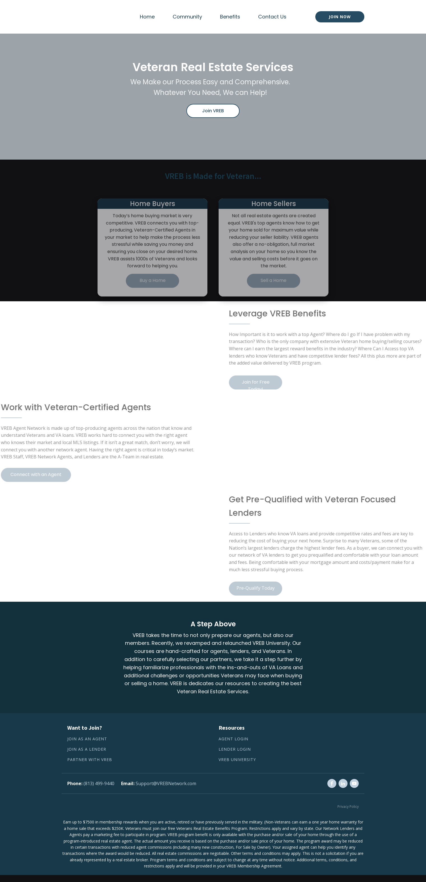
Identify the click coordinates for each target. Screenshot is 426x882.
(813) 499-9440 (99, 783)
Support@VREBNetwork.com (166, 783)
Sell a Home (273, 292)
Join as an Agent (87, 739)
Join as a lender (86, 749)
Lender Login (235, 749)
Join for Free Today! (267, 384)
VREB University (237, 759)
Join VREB (213, 111)
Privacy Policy (348, 806)
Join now (340, 16)
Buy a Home (153, 292)
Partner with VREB (89, 759)
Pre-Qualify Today (267, 588)
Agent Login (233, 739)
